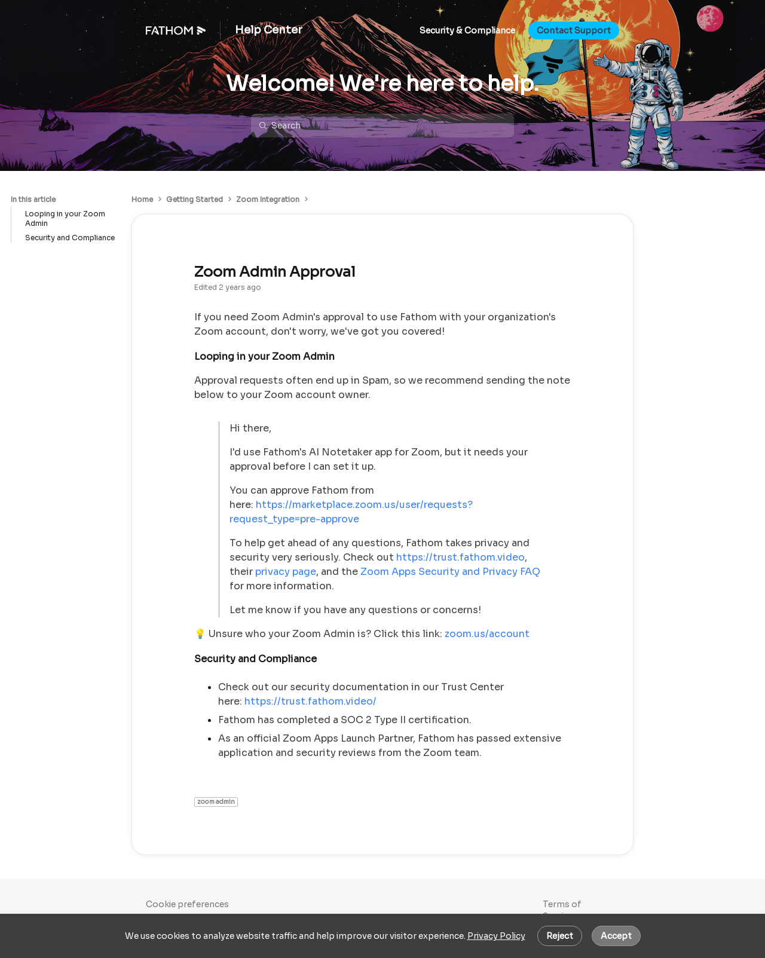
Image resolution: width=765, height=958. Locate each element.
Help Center (268, 30)
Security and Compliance (70, 237)
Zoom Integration (267, 199)
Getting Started (194, 199)
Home (142, 199)
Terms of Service (562, 910)
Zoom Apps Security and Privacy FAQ (450, 571)
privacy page (285, 571)
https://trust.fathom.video (460, 557)
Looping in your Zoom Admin (65, 218)
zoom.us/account (487, 634)
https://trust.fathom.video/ (310, 701)
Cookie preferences (187, 904)
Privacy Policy (496, 936)
